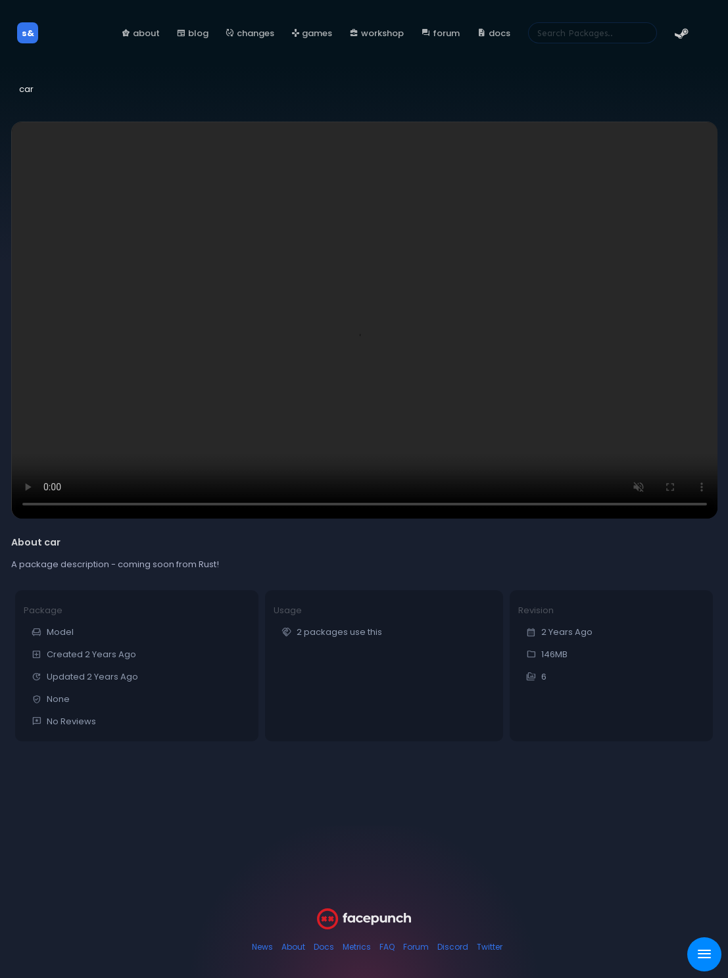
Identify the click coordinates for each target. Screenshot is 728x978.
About (293, 946)
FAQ (387, 946)
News (262, 946)
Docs (324, 946)
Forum (416, 946)
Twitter (489, 946)
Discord (452, 946)
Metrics (357, 946)
